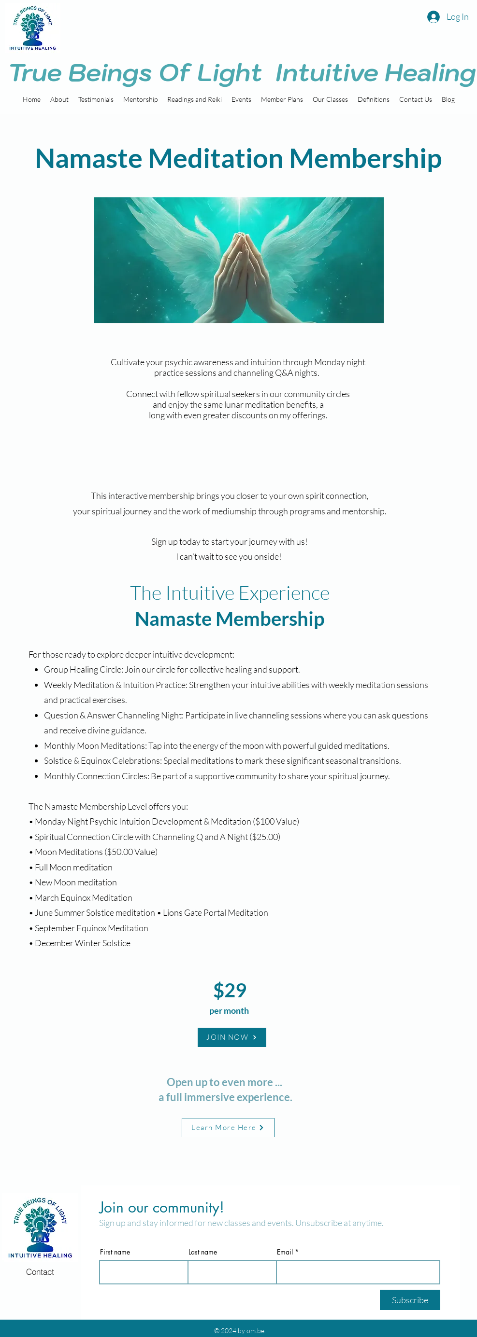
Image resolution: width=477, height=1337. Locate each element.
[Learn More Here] (228, 1127)
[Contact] (40, 1272)
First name (115, 1252)
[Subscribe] (410, 1300)
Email (285, 1252)
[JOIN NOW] (232, 1037)
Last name (202, 1252)
